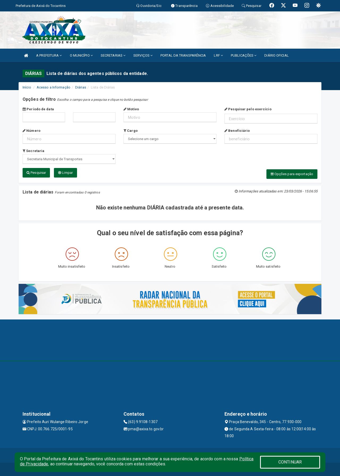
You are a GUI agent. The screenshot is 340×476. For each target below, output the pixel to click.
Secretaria (33, 151)
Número (31, 131)
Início (27, 87)
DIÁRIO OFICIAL (276, 55)
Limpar (65, 173)
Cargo (131, 131)
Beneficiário (237, 131)
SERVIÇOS (142, 55)
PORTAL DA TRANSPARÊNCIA (183, 55)
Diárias (80, 87)
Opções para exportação (292, 174)
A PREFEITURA (49, 55)
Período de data (38, 109)
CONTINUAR (290, 462)
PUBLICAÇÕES (243, 55)
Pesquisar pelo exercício (247, 109)
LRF (218, 55)
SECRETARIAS (113, 55)
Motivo (131, 109)
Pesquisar (36, 173)
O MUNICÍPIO (81, 55)
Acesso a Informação (53, 87)
